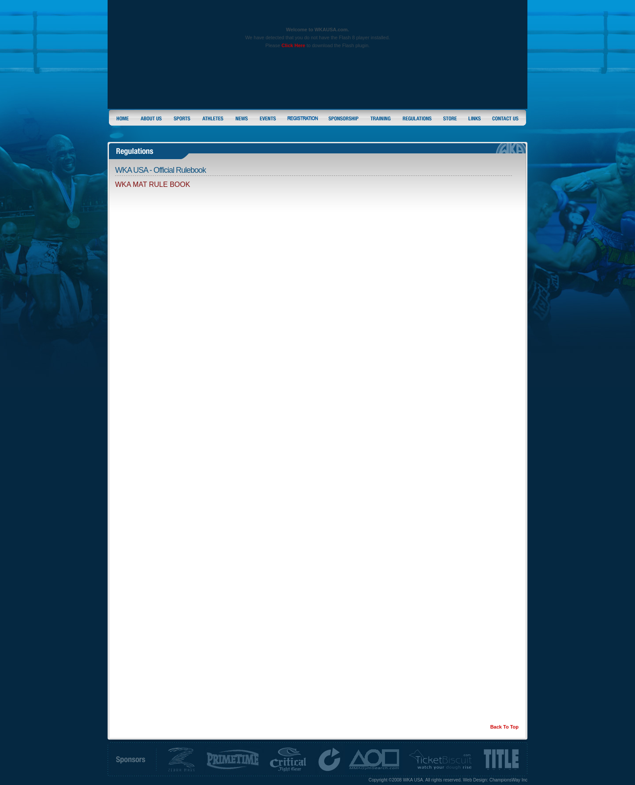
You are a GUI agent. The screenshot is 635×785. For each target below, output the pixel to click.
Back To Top (504, 726)
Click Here (293, 45)
